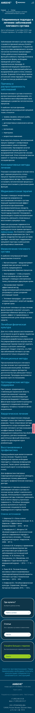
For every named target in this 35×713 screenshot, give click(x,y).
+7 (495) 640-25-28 (17, 699)
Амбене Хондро (7, 232)
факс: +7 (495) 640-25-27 (17, 701)
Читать (8, 634)
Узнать (8, 656)
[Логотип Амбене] (6, 2)
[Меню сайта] (32, 2)
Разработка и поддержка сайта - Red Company (17, 694)
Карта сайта (17, 690)
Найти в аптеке (11, 613)
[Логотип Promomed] (20, 2)
